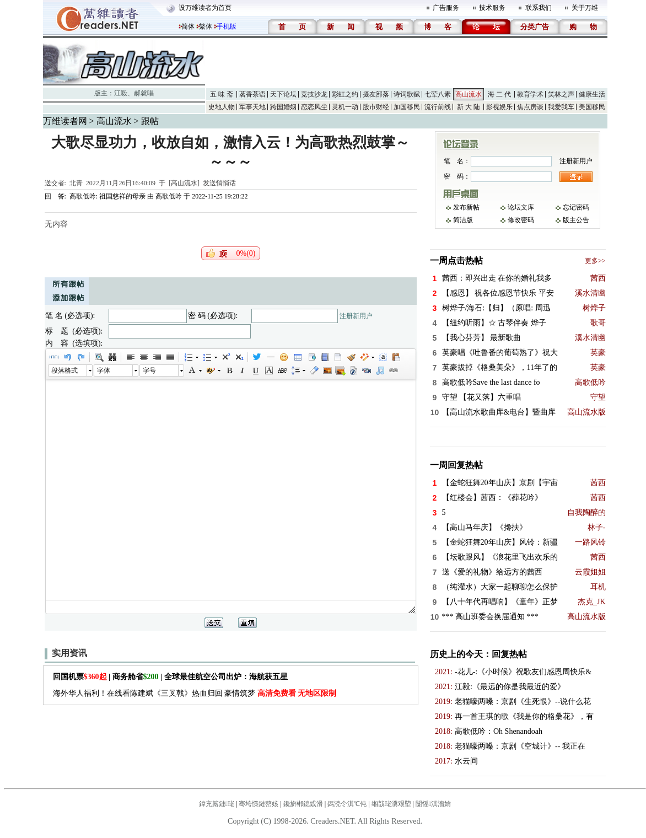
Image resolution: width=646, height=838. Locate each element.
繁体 (205, 26)
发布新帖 (466, 207)
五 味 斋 (221, 94)
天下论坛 (283, 94)
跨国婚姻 (283, 107)
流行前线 (437, 107)
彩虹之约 (345, 94)
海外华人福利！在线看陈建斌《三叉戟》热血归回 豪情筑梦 (195, 693)
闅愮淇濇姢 (433, 804)
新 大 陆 (468, 107)
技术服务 (492, 8)
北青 (76, 183)
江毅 (120, 93)
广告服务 (446, 8)
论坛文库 (521, 207)
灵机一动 (345, 107)
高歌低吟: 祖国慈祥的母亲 (107, 196)
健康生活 (592, 94)
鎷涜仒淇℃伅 (347, 804)
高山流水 (468, 94)
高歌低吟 (168, 196)
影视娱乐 (499, 107)
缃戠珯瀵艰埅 (391, 804)
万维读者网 (65, 121)
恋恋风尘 (314, 107)
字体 (103, 370)
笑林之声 (561, 94)
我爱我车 (561, 107)
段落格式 (64, 370)
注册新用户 (356, 316)
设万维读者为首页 (205, 8)
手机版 (226, 26)
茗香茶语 (252, 94)
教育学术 (530, 94)
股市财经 (376, 107)
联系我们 (538, 8)
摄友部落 (376, 94)
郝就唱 (144, 93)
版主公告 (576, 220)
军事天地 (252, 107)
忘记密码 (576, 207)
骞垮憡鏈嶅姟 (258, 804)
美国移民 (592, 107)
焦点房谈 (530, 107)
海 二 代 (499, 94)
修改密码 (521, 220)
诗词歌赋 (407, 94)
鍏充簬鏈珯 (216, 804)
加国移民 (407, 107)
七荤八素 (437, 94)
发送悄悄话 (219, 183)
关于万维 (585, 8)
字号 (149, 370)
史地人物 (221, 107)
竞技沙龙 (314, 94)
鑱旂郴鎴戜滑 (303, 804)
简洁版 (463, 220)
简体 (188, 26)
